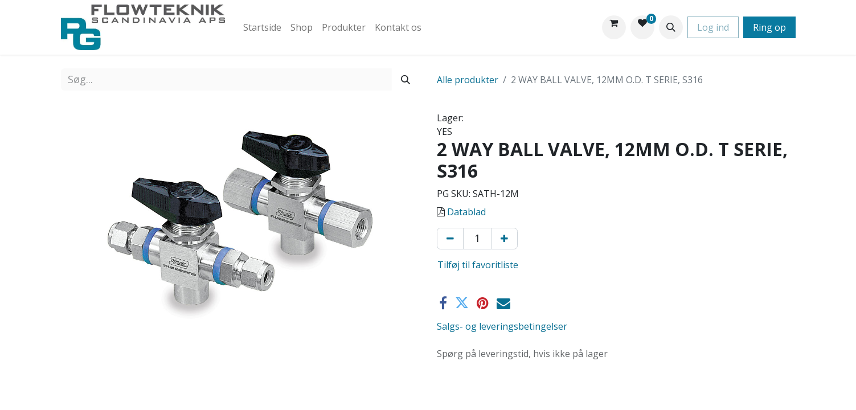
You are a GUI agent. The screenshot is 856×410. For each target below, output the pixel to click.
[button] (671, 27)
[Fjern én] (450, 238)
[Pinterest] (483, 303)
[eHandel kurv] (614, 27)
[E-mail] (503, 303)
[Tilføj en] (504, 238)
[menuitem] (262, 27)
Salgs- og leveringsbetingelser (502, 326)
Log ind (713, 27)
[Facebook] (443, 303)
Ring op (769, 27)
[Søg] (405, 79)
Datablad (466, 212)
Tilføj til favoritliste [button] (477, 265)
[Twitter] (462, 303)
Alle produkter (467, 79)
